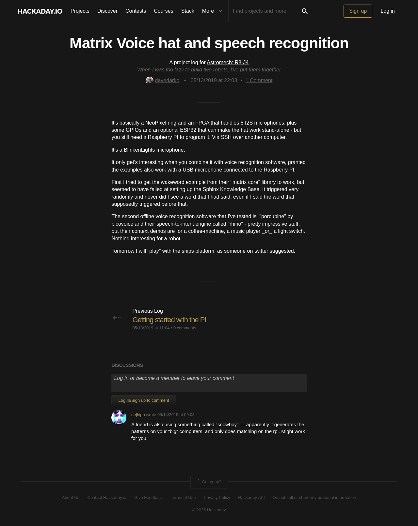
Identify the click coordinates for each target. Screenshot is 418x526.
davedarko (163, 80)
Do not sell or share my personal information (314, 497)
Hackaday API (251, 497)
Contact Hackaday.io (107, 497)
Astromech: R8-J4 (228, 62)
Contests (135, 11)
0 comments (184, 327)
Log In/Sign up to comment (143, 400)
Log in (387, 11)
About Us (70, 497)
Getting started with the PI (169, 320)
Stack (187, 11)
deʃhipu (138, 414)
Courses (163, 11)
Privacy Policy (217, 497)
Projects (80, 11)
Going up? (209, 482)
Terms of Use (183, 497)
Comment (259, 80)
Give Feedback (148, 497)
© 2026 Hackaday (209, 509)
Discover (107, 11)
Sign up (358, 11)
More (214, 11)
